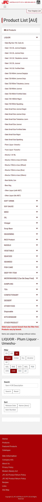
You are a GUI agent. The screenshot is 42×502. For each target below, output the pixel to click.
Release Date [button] (10, 406)
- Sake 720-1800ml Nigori (13, 99)
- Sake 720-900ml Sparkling (13, 104)
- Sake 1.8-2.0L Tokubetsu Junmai (16, 58)
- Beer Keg (7, 185)
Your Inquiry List (34, 11)
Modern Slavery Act (10, 471)
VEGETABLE (21, 250)
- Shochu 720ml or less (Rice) (14, 170)
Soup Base (21, 228)
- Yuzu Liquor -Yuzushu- (12, 150)
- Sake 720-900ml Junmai (13, 89)
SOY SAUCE (21, 206)
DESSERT (21, 300)
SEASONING (21, 234)
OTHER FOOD (21, 306)
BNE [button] (13, 367)
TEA (21, 289)
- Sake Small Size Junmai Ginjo (15, 114)
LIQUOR (21, 37)
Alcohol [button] (30, 358)
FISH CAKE (21, 267)
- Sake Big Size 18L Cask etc (14, 43)
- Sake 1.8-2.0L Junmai (12, 63)
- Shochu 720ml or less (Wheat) (15, 165)
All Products (10, 30)
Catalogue (6, 450)
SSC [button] (20, 371)
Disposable (21, 311)
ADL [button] (7, 367)
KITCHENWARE (21, 317)
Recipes (5, 482)
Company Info (7, 460)
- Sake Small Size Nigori (12, 134)
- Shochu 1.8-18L (10, 155)
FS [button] (6, 353)
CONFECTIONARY (21, 295)
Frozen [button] (8, 358)
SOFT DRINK (21, 201)
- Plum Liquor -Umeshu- (12, 145)
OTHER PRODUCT (21, 322)
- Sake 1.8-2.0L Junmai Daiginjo (15, 48)
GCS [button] (20, 367)
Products (5, 443)
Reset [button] (16, 391)
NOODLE (21, 245)
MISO (21, 212)
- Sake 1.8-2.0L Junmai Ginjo (14, 53)
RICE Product (21, 239)
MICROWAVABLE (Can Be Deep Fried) (21, 278)
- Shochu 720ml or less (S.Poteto (15, 160)
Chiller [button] (16, 358)
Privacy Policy (7, 467)
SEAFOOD (21, 256)
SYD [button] (7, 371)
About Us (6, 464)
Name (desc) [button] (24, 406)
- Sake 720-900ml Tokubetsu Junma (16, 84)
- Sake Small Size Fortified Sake (15, 129)
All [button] (17, 353)
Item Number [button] (10, 410)
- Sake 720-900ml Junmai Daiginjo (16, 73)
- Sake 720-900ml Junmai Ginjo (15, 78)
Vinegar (21, 223)
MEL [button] (26, 367)
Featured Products (9, 446)
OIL (21, 217)
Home (5, 439)
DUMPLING (21, 284)
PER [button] (32, 367)
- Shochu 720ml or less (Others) (15, 175)
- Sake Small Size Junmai (13, 124)
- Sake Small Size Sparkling (13, 139)
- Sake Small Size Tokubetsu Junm (16, 119)
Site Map (5, 490)
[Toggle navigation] (5, 7)
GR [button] (11, 353)
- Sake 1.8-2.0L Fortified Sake (14, 68)
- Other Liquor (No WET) (12, 195)
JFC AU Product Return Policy (14, 475)
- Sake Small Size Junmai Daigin (15, 109)
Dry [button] (23, 358)
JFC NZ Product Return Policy (14, 479)
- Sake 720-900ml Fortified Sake (15, 94)
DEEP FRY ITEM (21, 273)
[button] (8, 391)
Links (4, 486)
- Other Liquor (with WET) (13, 190)
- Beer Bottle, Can (10, 180)
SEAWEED (21, 262)
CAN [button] (13, 371)
